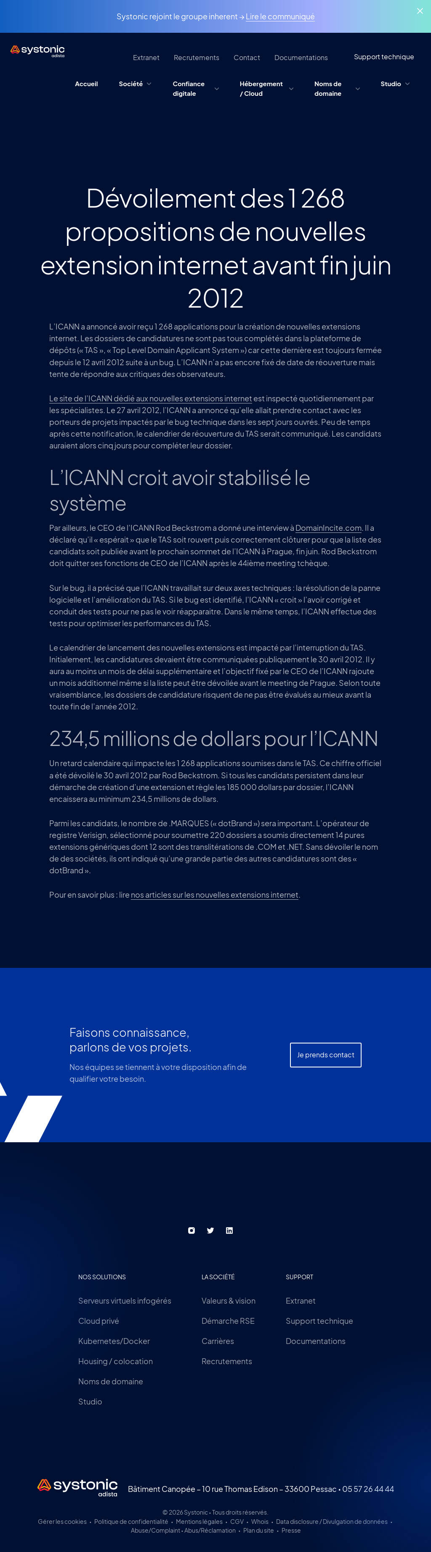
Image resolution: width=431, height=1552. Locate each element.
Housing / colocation (115, 1361)
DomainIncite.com (328, 527)
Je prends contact (325, 1078)
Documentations (316, 1341)
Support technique (319, 1320)
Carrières (218, 1341)
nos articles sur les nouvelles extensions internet (214, 894)
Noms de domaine (110, 1381)
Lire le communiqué (280, 16)
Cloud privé (98, 1320)
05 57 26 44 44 (368, 1489)
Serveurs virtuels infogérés (124, 1300)
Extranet (301, 1300)
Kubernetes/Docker (114, 1341)
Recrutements (227, 1361)
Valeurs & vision (228, 1300)
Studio (90, 1401)
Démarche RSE (228, 1320)
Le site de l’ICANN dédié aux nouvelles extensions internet (150, 398)
